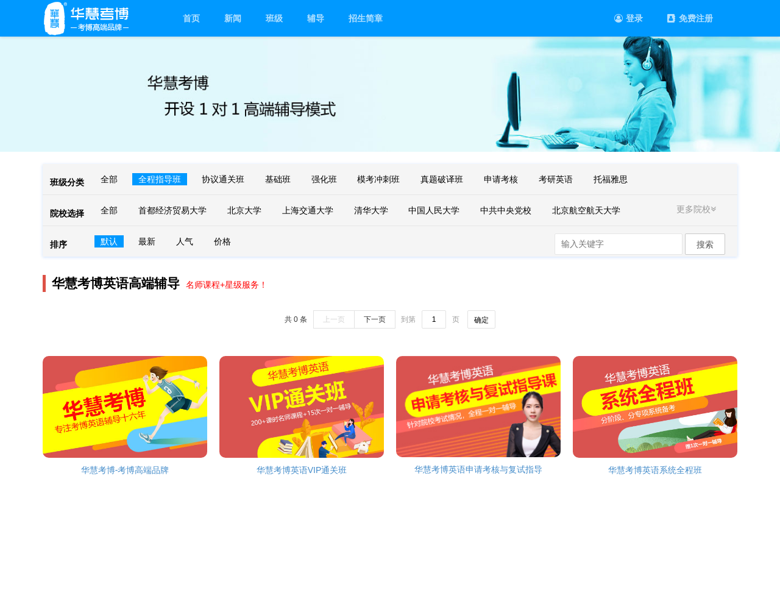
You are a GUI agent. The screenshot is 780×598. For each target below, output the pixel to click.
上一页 (334, 319)
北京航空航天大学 (586, 210)
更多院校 (697, 209)
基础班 (278, 179)
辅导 (315, 18)
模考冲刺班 (378, 179)
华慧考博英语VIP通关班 (302, 470)
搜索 (705, 244)
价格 (222, 241)
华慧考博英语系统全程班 (655, 470)
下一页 (375, 319)
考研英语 (556, 179)
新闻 (232, 18)
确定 (481, 320)
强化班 (324, 179)
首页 (191, 18)
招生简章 (366, 18)
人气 (184, 241)
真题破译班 (441, 179)
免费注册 (690, 18)
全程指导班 (159, 179)
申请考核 (501, 179)
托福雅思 (611, 179)
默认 (109, 241)
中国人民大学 (433, 210)
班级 (274, 18)
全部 (109, 179)
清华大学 (371, 210)
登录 (628, 18)
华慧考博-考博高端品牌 (125, 470)
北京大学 (244, 210)
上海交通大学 (307, 210)
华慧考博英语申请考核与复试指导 (478, 469)
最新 (146, 241)
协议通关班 (223, 179)
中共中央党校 (505, 210)
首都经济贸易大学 (172, 210)
